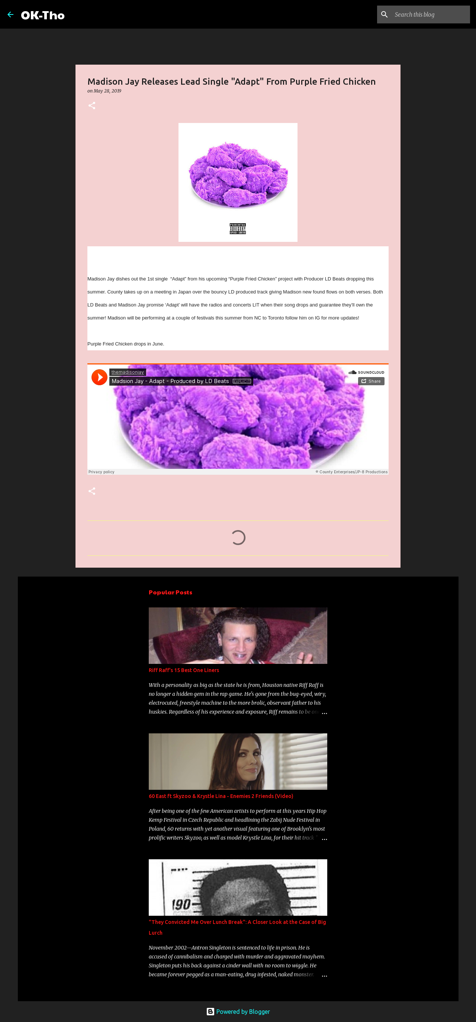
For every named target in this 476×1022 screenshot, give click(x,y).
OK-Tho (43, 14)
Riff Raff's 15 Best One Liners (184, 670)
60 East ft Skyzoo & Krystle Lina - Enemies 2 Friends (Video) (221, 796)
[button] (91, 106)
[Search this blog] (431, 14)
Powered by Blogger (238, 1011)
